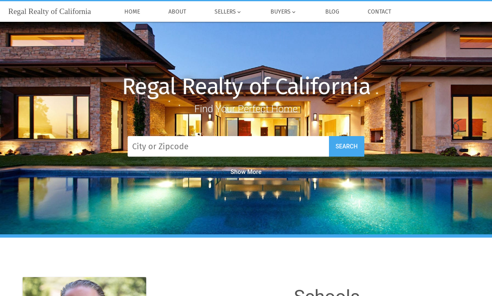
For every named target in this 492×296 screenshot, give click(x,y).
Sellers (228, 12)
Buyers (283, 12)
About (177, 12)
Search (346, 146)
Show (246, 172)
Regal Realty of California (246, 86)
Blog (332, 12)
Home (132, 12)
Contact (379, 12)
